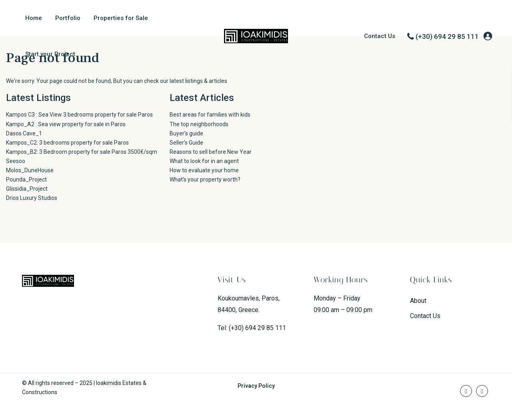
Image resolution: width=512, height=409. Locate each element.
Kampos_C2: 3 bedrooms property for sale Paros (67, 142)
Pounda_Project (26, 179)
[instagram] (482, 391)
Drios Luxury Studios (31, 198)
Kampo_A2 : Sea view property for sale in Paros (66, 124)
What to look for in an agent (204, 161)
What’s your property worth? (205, 179)
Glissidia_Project (27, 188)
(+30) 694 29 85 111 (447, 36)
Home (33, 18)
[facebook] (466, 391)
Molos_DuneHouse (30, 170)
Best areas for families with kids (210, 114)
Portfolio (67, 18)
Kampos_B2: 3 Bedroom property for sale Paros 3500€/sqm (81, 152)
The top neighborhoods (199, 124)
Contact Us (379, 36)
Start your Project (50, 54)
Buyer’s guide (186, 133)
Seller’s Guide (186, 142)
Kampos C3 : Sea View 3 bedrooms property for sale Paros (79, 114)
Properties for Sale (121, 18)
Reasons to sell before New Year (211, 152)
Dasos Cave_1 (24, 133)
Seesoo (15, 161)
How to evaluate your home (204, 170)
